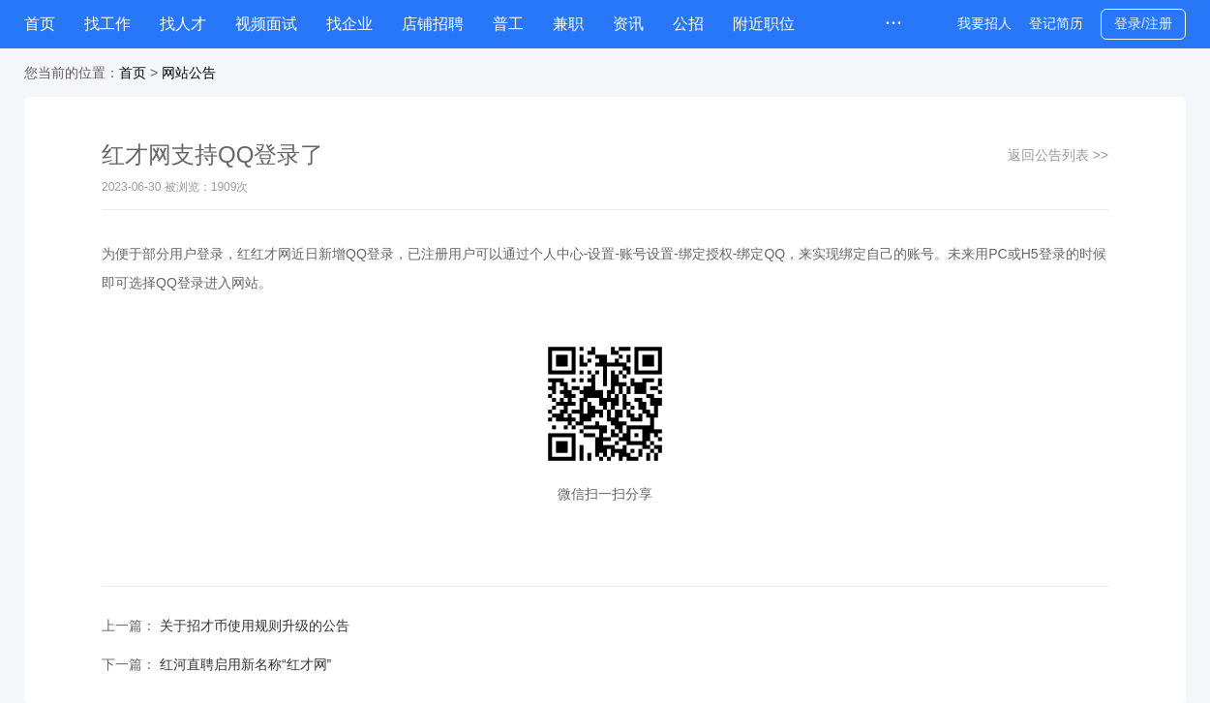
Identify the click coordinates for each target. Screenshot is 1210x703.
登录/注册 (1143, 23)
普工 (508, 23)
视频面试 (266, 23)
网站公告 (189, 72)
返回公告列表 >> (1058, 155)
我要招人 (984, 23)
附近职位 (764, 23)
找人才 (183, 23)
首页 (39, 23)
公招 (688, 23)
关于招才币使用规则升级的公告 (254, 625)
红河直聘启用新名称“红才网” (245, 664)
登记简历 (1056, 23)
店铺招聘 (433, 23)
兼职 (568, 23)
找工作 (107, 23)
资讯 (628, 23)
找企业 (349, 23)
